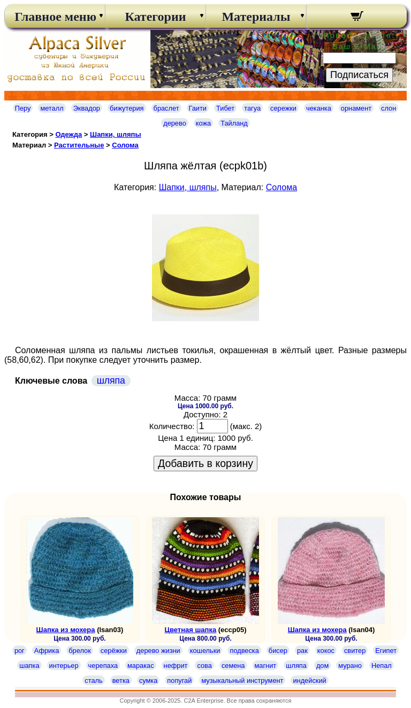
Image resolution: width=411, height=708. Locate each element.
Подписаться (359, 74)
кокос (325, 651)
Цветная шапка (190, 630)
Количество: (172, 426)
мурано (350, 666)
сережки (283, 108)
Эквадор (86, 108)
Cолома (125, 145)
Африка (46, 651)
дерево (174, 123)
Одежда (68, 134)
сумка (148, 680)
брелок (79, 651)
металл (51, 108)
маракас (140, 666)
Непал (381, 666)
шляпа (111, 380)
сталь (93, 680)
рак (302, 651)
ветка (121, 680)
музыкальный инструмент (242, 680)
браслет (166, 108)
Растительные (79, 145)
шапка (29, 666)
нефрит (176, 666)
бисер (278, 651)
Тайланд (234, 123)
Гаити (198, 108)
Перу (23, 108)
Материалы (256, 17)
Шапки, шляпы (115, 134)
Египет (386, 651)
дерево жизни (158, 651)
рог (19, 651)
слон (388, 108)
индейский (309, 680)
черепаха (103, 666)
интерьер (64, 666)
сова (204, 666)
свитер (355, 651)
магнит (266, 666)
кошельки (205, 651)
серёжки (114, 651)
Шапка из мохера (65, 630)
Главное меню (54, 17)
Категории (155, 17)
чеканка (318, 108)
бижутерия (127, 108)
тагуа (252, 108)
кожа (203, 123)
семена (233, 666)
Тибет (225, 108)
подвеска (244, 651)
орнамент (356, 108)
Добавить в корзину (205, 463)
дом (322, 666)
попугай (179, 680)
